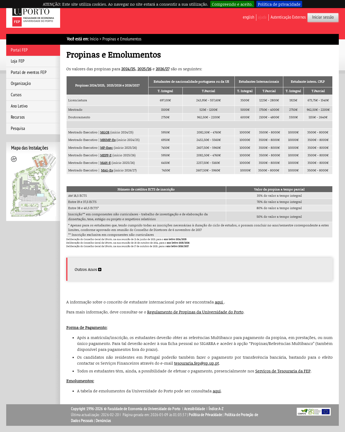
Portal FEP (19, 50)
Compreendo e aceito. (232, 4)
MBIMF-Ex (108, 139)
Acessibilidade (194, 408)
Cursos (16, 95)
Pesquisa (18, 128)
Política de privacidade (279, 4)
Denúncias (103, 420)
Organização (21, 83)
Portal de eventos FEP (29, 72)
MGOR (104, 132)
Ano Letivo (19, 106)
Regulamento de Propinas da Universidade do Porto (195, 312)
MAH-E (105, 162)
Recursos (18, 117)
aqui (219, 302)
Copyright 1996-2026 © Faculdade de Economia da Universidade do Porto (126, 408)
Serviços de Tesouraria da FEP (282, 371)
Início (94, 39)
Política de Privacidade (205, 414)
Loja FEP (18, 61)
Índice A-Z (216, 408)
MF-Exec (106, 147)
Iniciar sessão (323, 17)
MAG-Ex (107, 170)
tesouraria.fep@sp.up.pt (196, 363)
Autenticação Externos (288, 17)
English (248, 17)
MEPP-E (106, 155)
